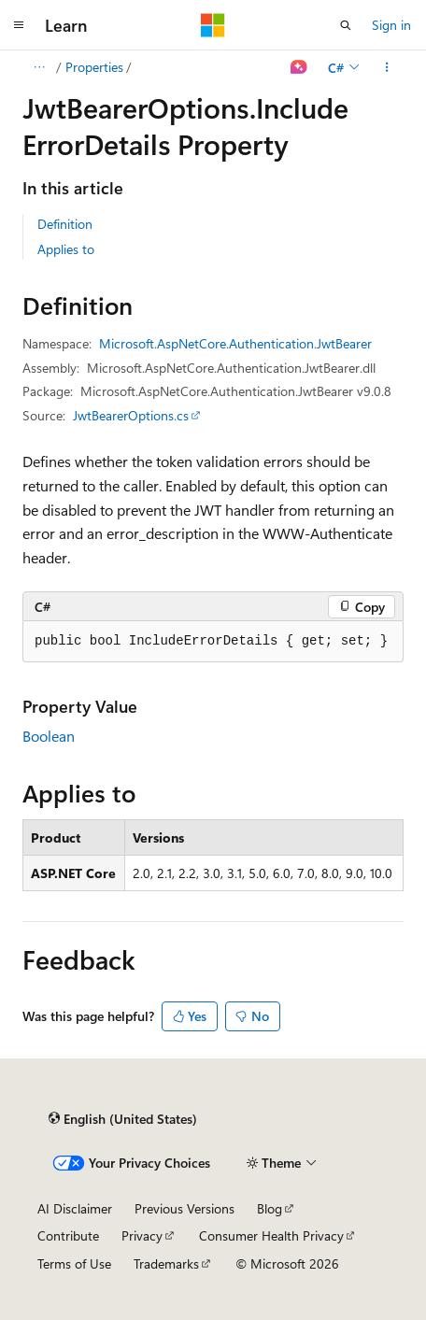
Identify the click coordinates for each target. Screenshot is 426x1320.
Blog (269, 1208)
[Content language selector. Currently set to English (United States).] (122, 1119)
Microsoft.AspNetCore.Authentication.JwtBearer (235, 343)
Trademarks (166, 1263)
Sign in (391, 25)
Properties (94, 67)
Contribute (68, 1235)
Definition (64, 224)
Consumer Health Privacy (271, 1235)
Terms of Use (74, 1263)
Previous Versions (184, 1208)
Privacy (142, 1235)
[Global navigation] (18, 25)
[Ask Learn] (299, 67)
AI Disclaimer (74, 1208)
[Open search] (345, 25)
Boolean (48, 735)
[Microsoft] (213, 25)
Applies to (65, 249)
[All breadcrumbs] (38, 67)
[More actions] (387, 67)
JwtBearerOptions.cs (131, 415)
